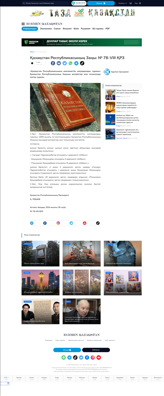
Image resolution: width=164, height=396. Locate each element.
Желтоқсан (158, 379)
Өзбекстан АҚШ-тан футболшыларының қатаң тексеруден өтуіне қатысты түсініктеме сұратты (127, 119)
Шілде (94, 379)
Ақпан (31, 379)
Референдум (29, 28)
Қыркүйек (120, 379)
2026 (6, 379)
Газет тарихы (60, 340)
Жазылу (101, 3)
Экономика (46, 28)
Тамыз (107, 379)
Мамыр (69, 379)
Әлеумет (67, 28)
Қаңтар (19, 379)
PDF (108, 28)
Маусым (82, 379)
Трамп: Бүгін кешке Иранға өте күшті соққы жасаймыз (127, 91)
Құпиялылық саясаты (76, 340)
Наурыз (44, 379)
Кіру (138, 3)
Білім (76, 28)
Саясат (57, 28)
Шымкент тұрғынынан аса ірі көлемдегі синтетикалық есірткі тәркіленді (127, 132)
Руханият (85, 28)
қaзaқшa (123, 3)
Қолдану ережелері (94, 340)
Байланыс (96, 350)
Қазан (132, 379)
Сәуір (57, 379)
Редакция (48, 340)
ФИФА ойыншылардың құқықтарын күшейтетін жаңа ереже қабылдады (126, 105)
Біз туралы (97, 28)
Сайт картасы (110, 340)
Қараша (145, 379)
